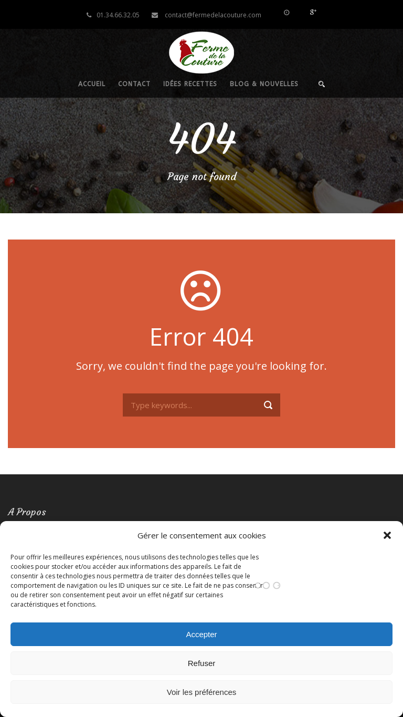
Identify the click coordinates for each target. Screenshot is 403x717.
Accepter (201, 634)
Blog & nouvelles (264, 84)
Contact (134, 84)
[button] (387, 535)
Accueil (91, 84)
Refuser (202, 663)
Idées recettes (190, 84)
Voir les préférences (202, 692)
